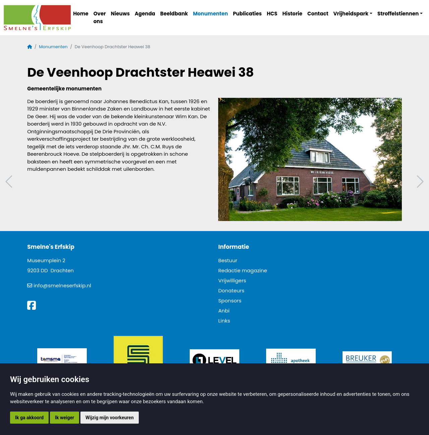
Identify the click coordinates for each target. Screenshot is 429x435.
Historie (293, 13)
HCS (272, 13)
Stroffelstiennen (398, 13)
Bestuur (227, 260)
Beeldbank (174, 13)
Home (80, 13)
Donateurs (231, 290)
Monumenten (210, 13)
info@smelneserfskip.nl (62, 285)
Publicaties (247, 13)
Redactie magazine (242, 270)
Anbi (224, 310)
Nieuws (120, 13)
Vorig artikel (9, 181)
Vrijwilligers (232, 280)
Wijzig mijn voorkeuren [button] (109, 417)
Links (224, 320)
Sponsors (229, 300)
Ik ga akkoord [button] (29, 417)
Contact (317, 13)
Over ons (100, 17)
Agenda (145, 13)
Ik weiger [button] (64, 417)
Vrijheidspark (351, 13)
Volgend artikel (419, 181)
